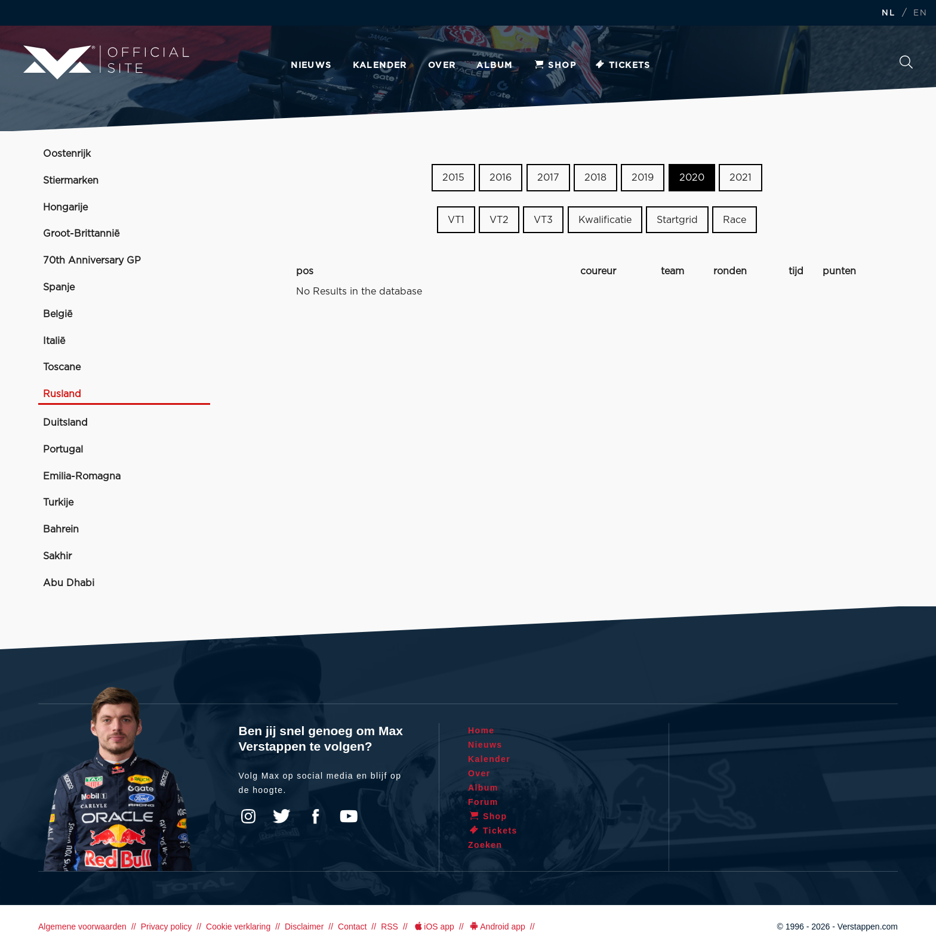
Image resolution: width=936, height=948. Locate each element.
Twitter (281, 816)
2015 (453, 177)
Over (442, 65)
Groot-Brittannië (81, 233)
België (57, 314)
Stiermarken (70, 180)
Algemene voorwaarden (82, 926)
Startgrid (677, 220)
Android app (497, 926)
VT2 (499, 220)
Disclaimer (304, 926)
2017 (548, 177)
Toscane (62, 367)
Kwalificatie (605, 220)
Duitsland (65, 422)
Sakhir (57, 556)
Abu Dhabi (68, 583)
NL (888, 13)
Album (494, 65)
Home (481, 730)
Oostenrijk (67, 154)
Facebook (315, 816)
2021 (740, 177)
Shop (554, 65)
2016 (500, 177)
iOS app (433, 926)
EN (920, 13)
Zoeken (906, 62)
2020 (691, 177)
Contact (352, 926)
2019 (643, 177)
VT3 (543, 220)
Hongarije (65, 207)
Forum (483, 802)
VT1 (456, 220)
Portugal (63, 449)
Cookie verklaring (238, 926)
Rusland (62, 394)
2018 (595, 177)
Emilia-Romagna (82, 476)
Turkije (58, 502)
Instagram (248, 816)
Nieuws (311, 65)
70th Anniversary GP (92, 260)
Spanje (59, 287)
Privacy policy (166, 926)
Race (734, 220)
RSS (389, 926)
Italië (54, 341)
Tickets (622, 65)
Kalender (380, 65)
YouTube (348, 816)
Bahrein (61, 529)
